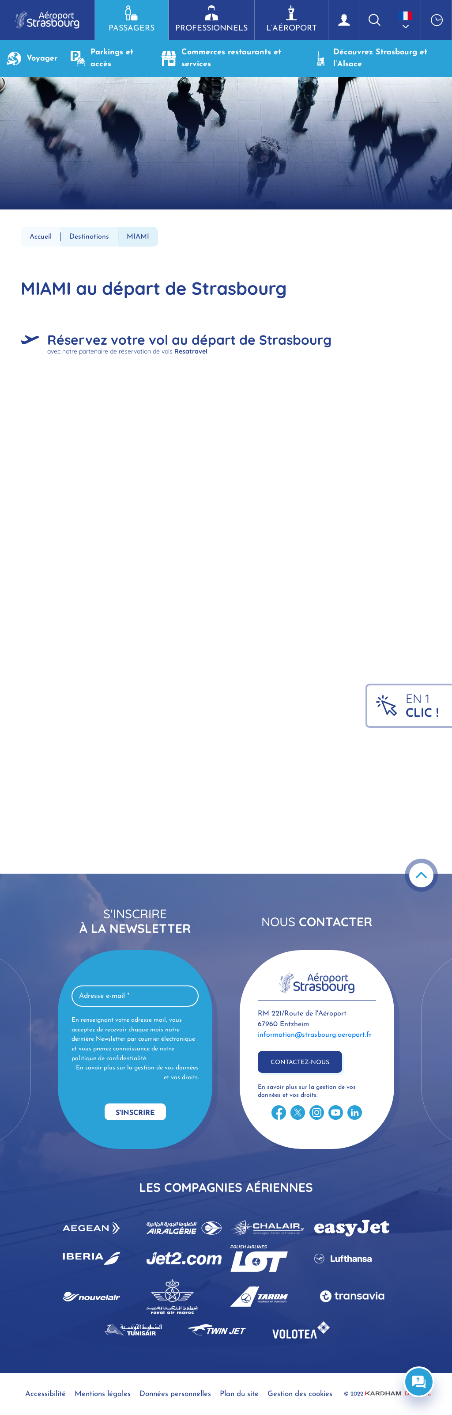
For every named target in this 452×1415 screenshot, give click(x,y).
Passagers (132, 19)
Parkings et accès (102, 58)
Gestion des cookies (299, 1394)
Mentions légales (103, 1394)
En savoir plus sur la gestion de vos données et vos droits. (137, 1073)
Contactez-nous (300, 1062)
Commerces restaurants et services (221, 58)
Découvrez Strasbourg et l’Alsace (370, 58)
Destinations (89, 236)
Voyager (32, 58)
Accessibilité (45, 1394)
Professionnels (211, 19)
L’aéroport (291, 19)
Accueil (41, 236)
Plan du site (239, 1394)
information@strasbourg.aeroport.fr (315, 1034)
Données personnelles (175, 1394)
